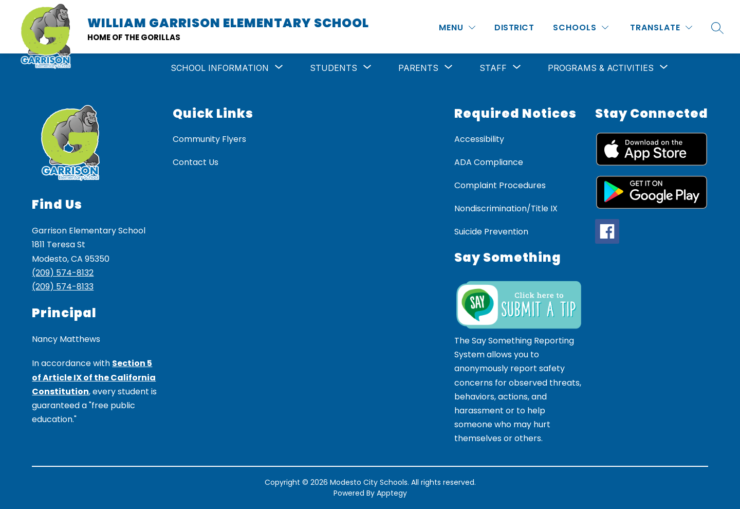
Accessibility (479, 139)
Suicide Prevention (491, 232)
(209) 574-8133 (63, 287)
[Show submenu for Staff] (493, 68)
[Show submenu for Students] (333, 68)
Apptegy (392, 493)
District (514, 27)
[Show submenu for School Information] (220, 68)
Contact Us (195, 162)
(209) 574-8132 (63, 273)
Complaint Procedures (500, 185)
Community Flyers (209, 139)
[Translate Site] (661, 27)
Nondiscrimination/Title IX (506, 208)
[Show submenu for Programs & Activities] (601, 68)
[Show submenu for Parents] (418, 68)
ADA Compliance (488, 162)
